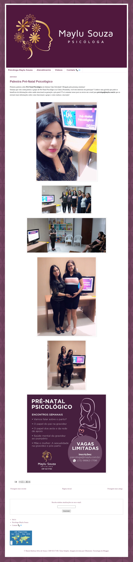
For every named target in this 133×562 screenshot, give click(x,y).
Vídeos (58, 70)
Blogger (106, 551)
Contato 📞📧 (74, 70)
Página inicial (67, 489)
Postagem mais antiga (115, 489)
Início (14, 520)
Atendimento (44, 70)
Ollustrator (88, 551)
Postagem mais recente (18, 489)
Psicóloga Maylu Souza (20, 70)
